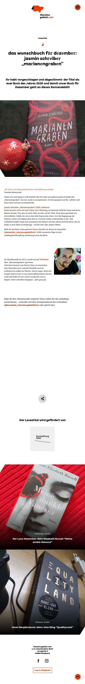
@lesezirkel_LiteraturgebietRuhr (20, 243)
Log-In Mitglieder (42, 670)
